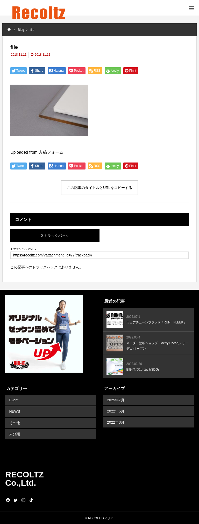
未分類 (14, 433)
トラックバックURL (23, 248)
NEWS (14, 411)
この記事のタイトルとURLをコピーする (99, 188)
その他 (14, 422)
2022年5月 (115, 411)
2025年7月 (115, 400)
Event (13, 400)
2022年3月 (115, 422)
